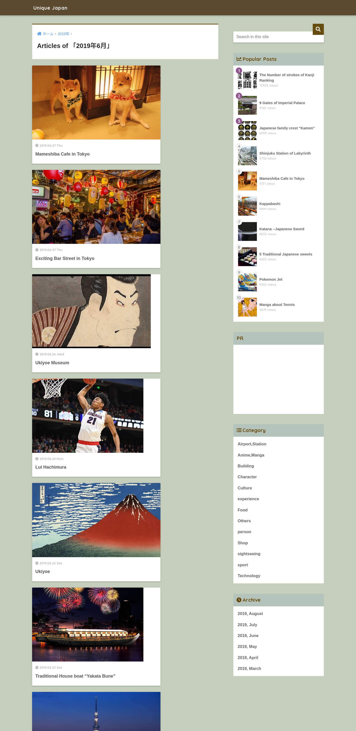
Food (243, 510)
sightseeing (249, 554)
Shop (243, 543)
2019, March (249, 670)
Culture (245, 488)
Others (244, 521)
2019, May (247, 647)
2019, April (248, 659)
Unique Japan (53, 7)
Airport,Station (252, 444)
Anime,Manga (251, 455)
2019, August (250, 614)
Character (247, 477)
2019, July (247, 625)
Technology (249, 576)
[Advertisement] (278, 379)
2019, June (248, 637)
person (244, 532)
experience (248, 499)
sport (243, 565)
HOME (178, 710)
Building (246, 466)
